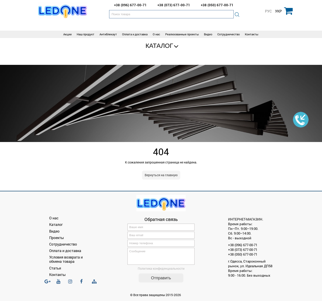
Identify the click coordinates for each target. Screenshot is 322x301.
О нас (156, 34)
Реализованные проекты (182, 34)
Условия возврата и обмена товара (66, 259)
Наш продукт (85, 34)
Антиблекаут (108, 34)
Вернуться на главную (161, 175)
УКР (278, 11)
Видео (208, 34)
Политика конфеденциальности (161, 271)
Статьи (55, 268)
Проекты (56, 237)
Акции (67, 34)
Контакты (251, 34)
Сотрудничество (228, 34)
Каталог (159, 45)
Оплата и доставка (135, 34)
